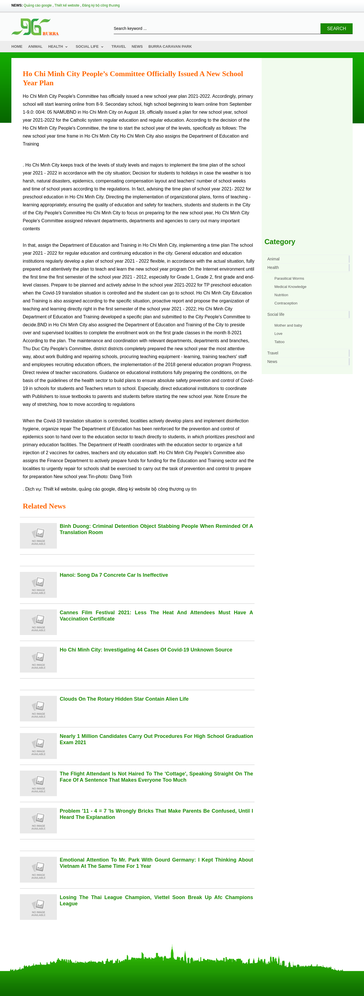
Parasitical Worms (289, 278)
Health (55, 46)
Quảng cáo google (37, 5)
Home (16, 46)
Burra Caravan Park (170, 46)
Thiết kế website (67, 5)
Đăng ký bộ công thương (101, 5)
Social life (87, 46)
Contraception (285, 303)
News (137, 46)
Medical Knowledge (290, 287)
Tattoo (279, 342)
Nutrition (281, 295)
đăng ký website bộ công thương (150, 489)
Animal (35, 46)
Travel (118, 46)
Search (336, 28)
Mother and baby (288, 325)
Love (278, 333)
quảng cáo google (97, 489)
